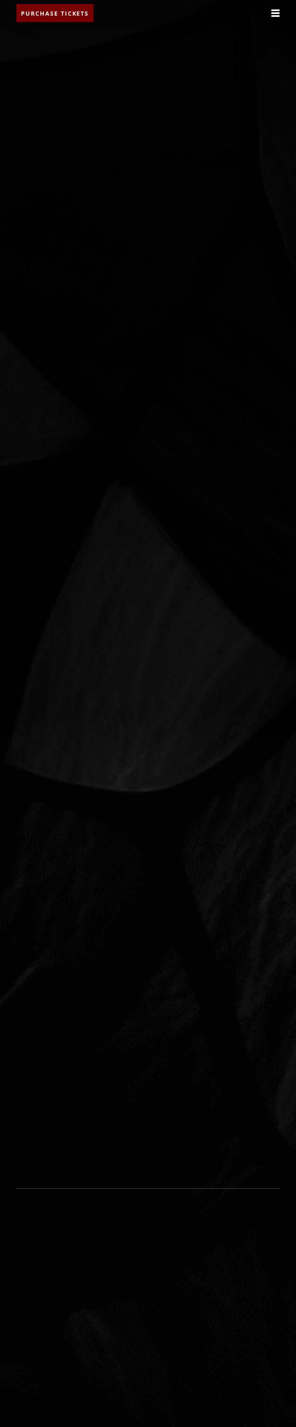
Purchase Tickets (55, 13)
